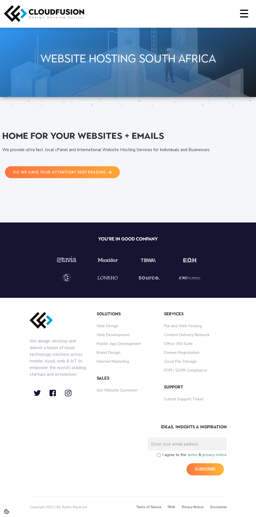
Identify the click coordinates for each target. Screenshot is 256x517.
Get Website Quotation (117, 390)
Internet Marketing (113, 361)
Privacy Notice (192, 507)
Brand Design (108, 352)
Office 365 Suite (178, 343)
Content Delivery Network (187, 334)
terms (192, 454)
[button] (244, 14)
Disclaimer (218, 507)
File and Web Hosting (183, 326)
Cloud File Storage (180, 361)
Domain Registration (182, 352)
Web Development (113, 334)
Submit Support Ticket (183, 399)
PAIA (171, 507)
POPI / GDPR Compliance (185, 370)
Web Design (107, 326)
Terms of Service (148, 507)
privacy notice (214, 454)
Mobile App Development (119, 343)
